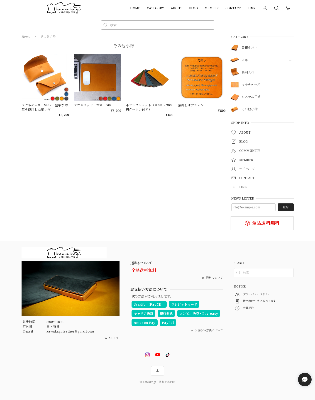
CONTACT (233, 8)
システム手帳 (251, 97)
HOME (135, 8)
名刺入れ (248, 72)
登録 (286, 207)
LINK (252, 8)
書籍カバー (250, 48)
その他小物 (250, 109)
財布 (245, 60)
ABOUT (176, 8)
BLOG (193, 8)
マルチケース (251, 85)
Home (26, 37)
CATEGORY (155, 8)
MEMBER (212, 8)
